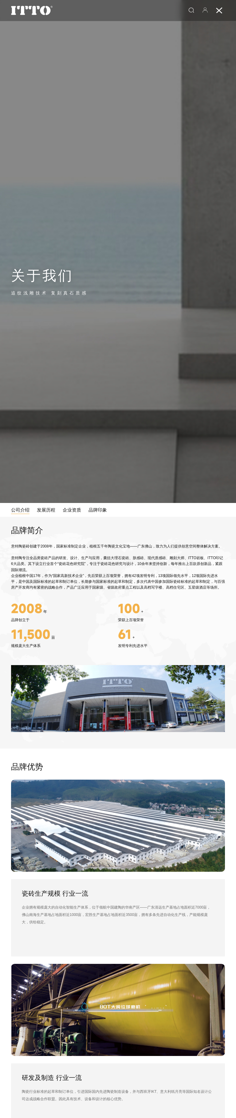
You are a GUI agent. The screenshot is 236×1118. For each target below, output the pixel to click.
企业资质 (72, 509)
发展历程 (46, 509)
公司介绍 (20, 509)
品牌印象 (97, 509)
